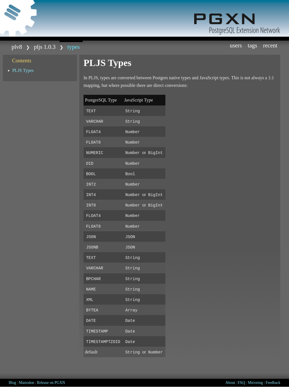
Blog (12, 383)
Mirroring (255, 383)
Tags (252, 45)
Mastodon (26, 383)
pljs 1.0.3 (45, 46)
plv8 (17, 46)
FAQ (241, 383)
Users (236, 45)
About (230, 383)
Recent (270, 45)
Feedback (273, 383)
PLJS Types (23, 70)
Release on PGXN (51, 383)
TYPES (73, 46)
